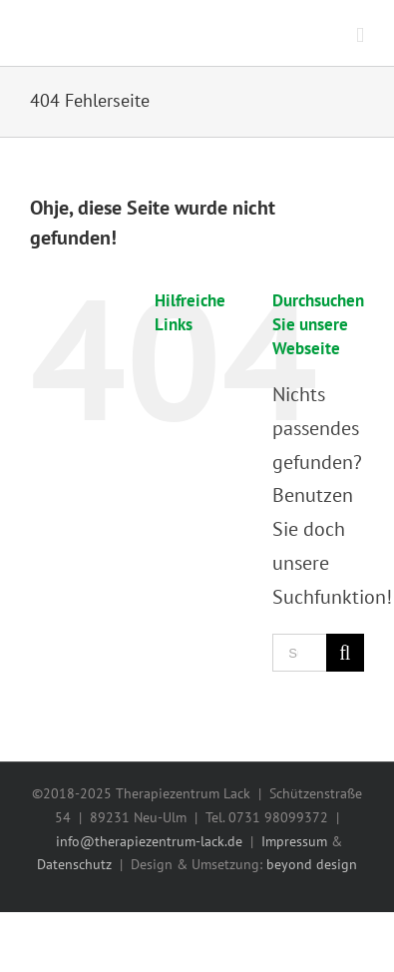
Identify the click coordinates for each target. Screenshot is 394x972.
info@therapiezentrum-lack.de (149, 841)
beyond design (311, 864)
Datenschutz (74, 864)
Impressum (294, 841)
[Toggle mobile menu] (360, 35)
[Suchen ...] (299, 653)
